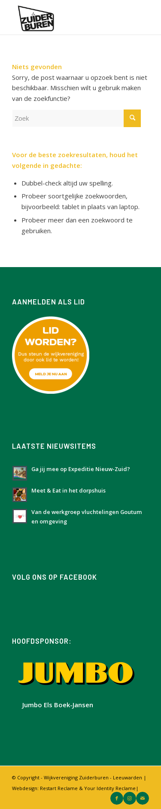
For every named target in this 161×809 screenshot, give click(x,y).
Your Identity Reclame (110, 788)
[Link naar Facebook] (116, 798)
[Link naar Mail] (142, 798)
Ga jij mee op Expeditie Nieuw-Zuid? (80, 469)
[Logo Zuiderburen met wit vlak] (67, 17)
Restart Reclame (59, 788)
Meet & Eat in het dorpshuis (68, 490)
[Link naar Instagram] (129, 798)
